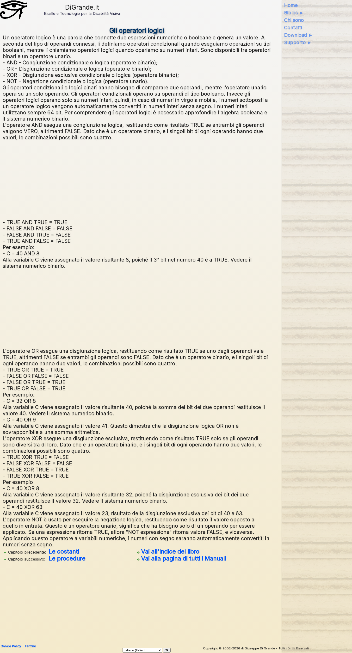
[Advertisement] (137, 179)
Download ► (298, 35)
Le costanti (64, 551)
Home (291, 5)
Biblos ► (294, 13)
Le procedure (67, 558)
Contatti (293, 28)
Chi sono (294, 20)
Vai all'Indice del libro (170, 551)
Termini (30, 646)
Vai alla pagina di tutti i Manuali (183, 558)
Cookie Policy (10, 646)
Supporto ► (298, 42)
